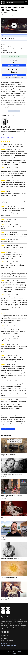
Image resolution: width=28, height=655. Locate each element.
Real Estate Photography (7, 538)
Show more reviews (8, 429)
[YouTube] (2, 632)
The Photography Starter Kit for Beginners (11, 558)
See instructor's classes (7, 137)
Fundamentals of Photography (8, 454)
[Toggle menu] (26, 2)
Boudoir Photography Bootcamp (9, 598)
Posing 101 (3, 517)
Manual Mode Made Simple (9, 39)
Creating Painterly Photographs (9, 577)
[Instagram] (8, 632)
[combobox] (15, 2)
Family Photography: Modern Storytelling (11, 474)
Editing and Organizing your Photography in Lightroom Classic (12, 495)
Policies (14, 653)
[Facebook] (5, 632)
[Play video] (14, 25)
